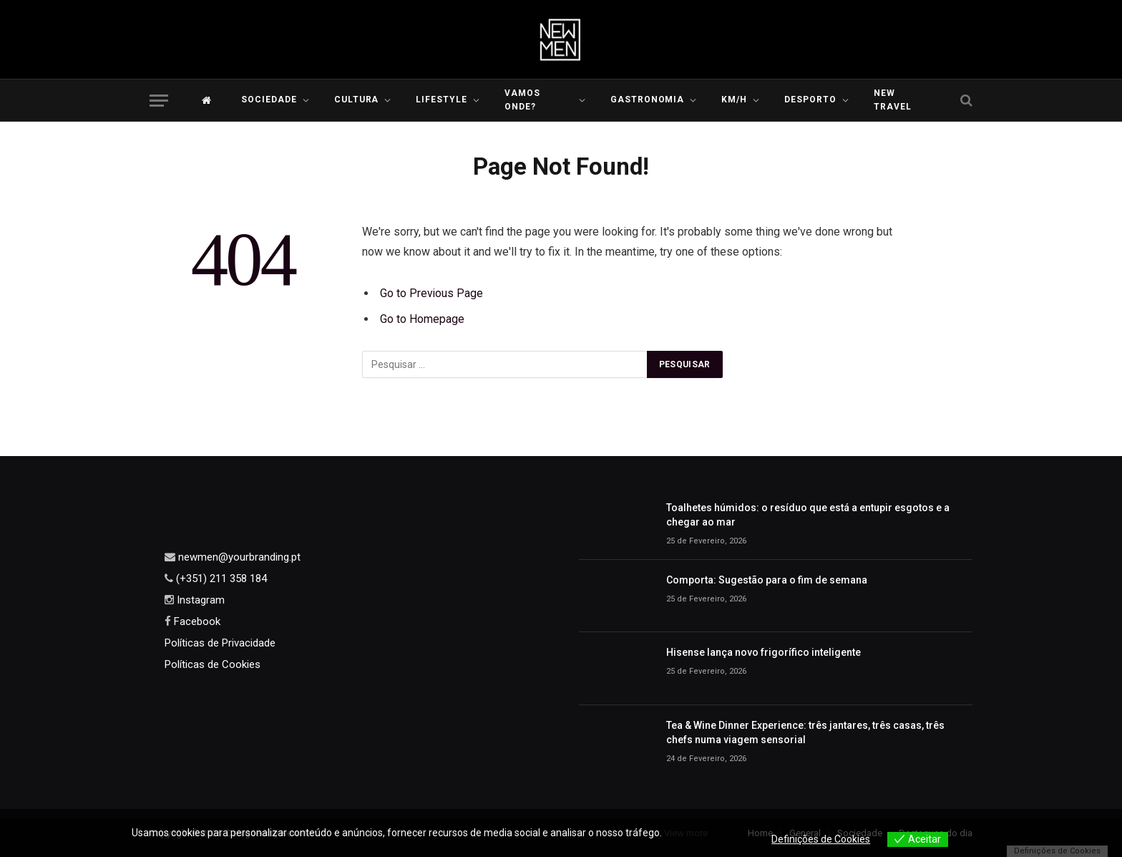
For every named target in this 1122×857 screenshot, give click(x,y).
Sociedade (269, 100)
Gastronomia (647, 100)
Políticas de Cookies (212, 664)
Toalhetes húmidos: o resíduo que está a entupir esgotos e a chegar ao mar (808, 515)
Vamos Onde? (522, 100)
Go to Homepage (422, 319)
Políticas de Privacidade (220, 642)
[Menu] (159, 100)
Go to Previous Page (432, 293)
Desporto (810, 100)
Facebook (195, 621)
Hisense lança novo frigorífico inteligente (763, 652)
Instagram (199, 600)
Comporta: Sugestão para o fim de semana (766, 580)
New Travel (893, 100)
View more (688, 832)
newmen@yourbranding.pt (238, 557)
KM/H (734, 100)
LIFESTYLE (441, 100)
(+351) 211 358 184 (220, 578)
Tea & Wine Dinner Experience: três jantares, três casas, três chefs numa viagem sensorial (805, 732)
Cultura (356, 100)
